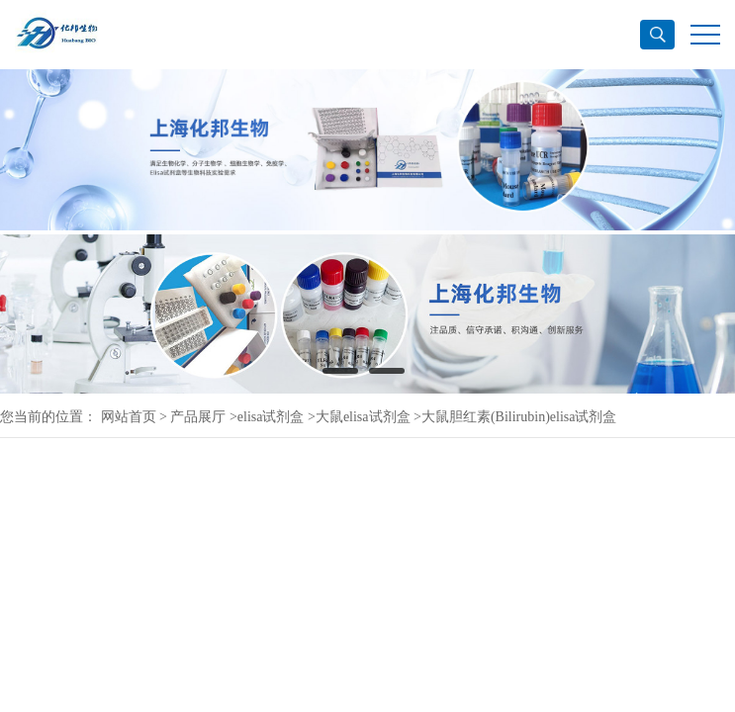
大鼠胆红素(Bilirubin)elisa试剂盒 (519, 416)
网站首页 (128, 416)
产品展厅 (198, 416)
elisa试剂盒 (271, 416)
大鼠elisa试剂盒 (363, 416)
